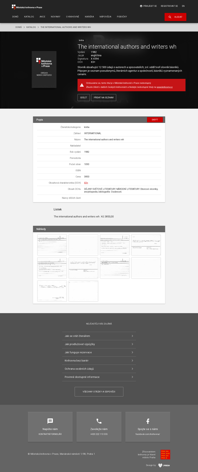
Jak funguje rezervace (78, 352)
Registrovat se (169, 6)
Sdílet (83, 97)
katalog (31, 27)
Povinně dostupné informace (82, 376)
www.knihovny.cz (165, 87)
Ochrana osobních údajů (79, 368)
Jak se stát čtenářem (77, 335)
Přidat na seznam (103, 97)
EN (183, 6)
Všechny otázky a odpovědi (99, 391)
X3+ (86, 182)
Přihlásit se (148, 6)
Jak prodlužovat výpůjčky (80, 344)
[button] (44, 69)
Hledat (175, 17)
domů (19, 27)
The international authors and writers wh (65, 27)
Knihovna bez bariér (77, 360)
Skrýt (155, 120)
